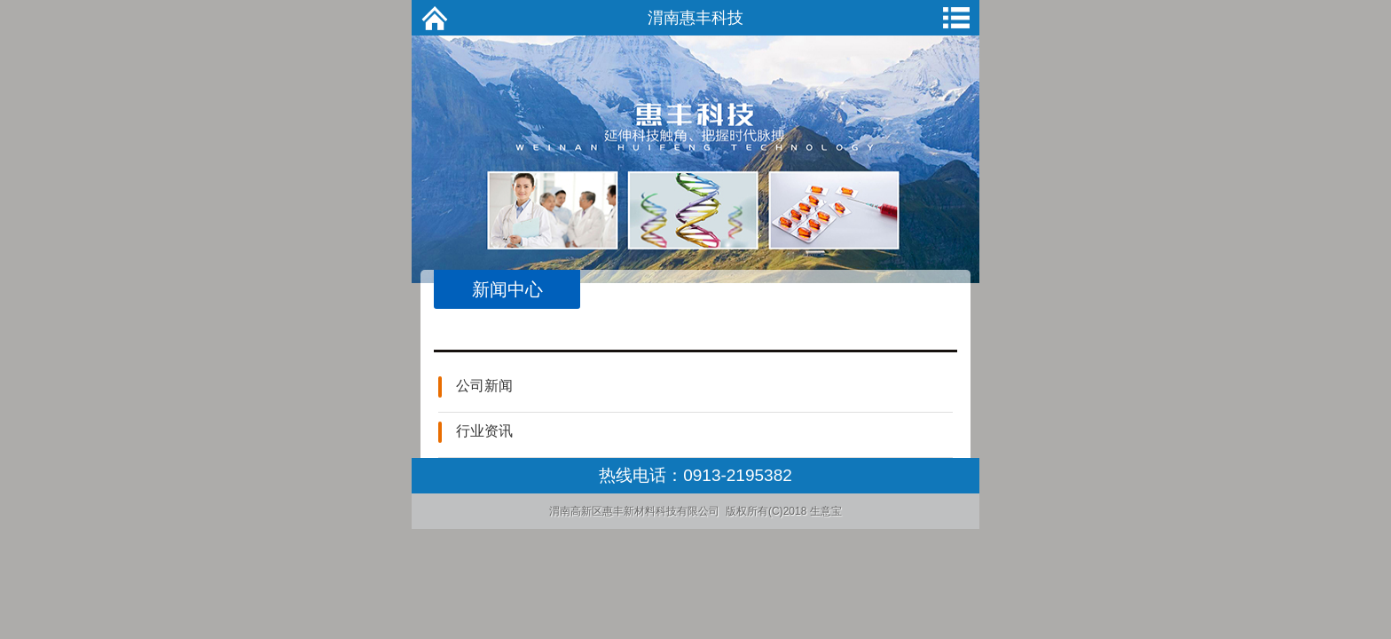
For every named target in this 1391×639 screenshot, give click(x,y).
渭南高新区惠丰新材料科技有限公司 (634, 511)
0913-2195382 (737, 475)
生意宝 (826, 511)
